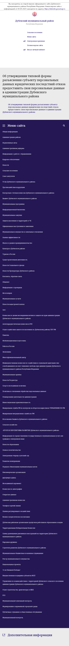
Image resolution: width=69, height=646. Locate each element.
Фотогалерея (7, 293)
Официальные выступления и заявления (18, 226)
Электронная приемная (36, 41)
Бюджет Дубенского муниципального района (20, 198)
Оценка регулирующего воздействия (16, 511)
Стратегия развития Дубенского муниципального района (24, 548)
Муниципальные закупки (12, 215)
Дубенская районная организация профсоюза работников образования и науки (33, 522)
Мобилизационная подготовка (14, 341)
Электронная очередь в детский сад (16, 456)
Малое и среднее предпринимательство (17, 243)
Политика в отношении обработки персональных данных (24, 391)
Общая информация (10, 132)
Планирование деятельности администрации (20, 397)
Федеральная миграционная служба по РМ (18, 414)
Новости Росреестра (10, 380)
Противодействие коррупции (14, 187)
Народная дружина (10, 542)
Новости (6, 165)
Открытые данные (9, 495)
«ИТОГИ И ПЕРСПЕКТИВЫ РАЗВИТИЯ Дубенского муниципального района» (31, 430)
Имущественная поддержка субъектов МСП (19, 576)
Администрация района (12, 137)
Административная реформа (13, 148)
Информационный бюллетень (14, 210)
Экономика (7, 352)
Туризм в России (9, 254)
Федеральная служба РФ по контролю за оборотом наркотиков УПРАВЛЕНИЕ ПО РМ (34, 408)
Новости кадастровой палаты (14, 304)
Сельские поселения (34, 32)
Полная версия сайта (35, 45)
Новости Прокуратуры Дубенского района (18, 271)
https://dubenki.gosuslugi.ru (54, 9)
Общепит (6, 282)
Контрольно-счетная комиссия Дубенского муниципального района (28, 193)
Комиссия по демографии (12, 489)
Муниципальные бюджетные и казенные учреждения (23, 553)
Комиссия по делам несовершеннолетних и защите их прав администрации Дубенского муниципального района (31, 317)
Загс (4, 310)
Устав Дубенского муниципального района (19, 182)
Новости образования (11, 444)
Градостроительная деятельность (15, 260)
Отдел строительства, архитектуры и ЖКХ (18, 590)
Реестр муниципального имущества (16, 559)
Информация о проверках (12, 288)
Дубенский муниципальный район (34, 20)
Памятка (6, 335)
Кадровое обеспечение (11, 159)
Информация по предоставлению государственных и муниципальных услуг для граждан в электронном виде (33, 437)
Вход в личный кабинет (36, 50)
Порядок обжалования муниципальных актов (20, 467)
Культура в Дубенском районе (14, 249)
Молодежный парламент (12, 483)
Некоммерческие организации (14, 472)
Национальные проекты (12, 564)
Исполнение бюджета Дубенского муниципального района (25, 419)
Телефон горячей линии (12, 506)
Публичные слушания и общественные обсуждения (22, 612)
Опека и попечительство (12, 450)
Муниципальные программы (14, 204)
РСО (4, 595)
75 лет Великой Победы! (11, 570)
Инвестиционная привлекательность (16, 402)
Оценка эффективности (11, 237)
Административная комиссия (14, 500)
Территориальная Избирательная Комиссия (19, 528)
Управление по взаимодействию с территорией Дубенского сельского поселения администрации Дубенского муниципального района (33, 582)
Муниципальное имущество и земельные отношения (23, 232)
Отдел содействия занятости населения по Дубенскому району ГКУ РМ (29, 330)
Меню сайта (31, 37)
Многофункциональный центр (14, 357)
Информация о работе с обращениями (17, 154)
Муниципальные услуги (12, 299)
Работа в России (8, 346)
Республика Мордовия (34, 24)
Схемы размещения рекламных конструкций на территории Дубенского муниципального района (30, 535)
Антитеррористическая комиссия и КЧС (18, 324)
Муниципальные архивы (12, 375)
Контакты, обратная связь (12, 276)
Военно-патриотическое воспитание (16, 517)
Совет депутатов (9, 176)
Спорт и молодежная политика (14, 386)
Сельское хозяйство (10, 425)
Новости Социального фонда (13, 265)
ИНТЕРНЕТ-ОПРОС (9, 478)
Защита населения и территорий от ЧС (17, 221)
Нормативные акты (10, 143)
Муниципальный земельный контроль (17, 601)
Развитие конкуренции (11, 461)
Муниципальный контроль (13, 618)
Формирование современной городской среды (20, 606)
